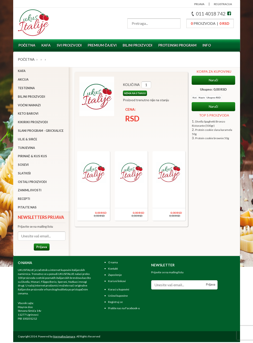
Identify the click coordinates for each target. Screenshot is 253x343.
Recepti (24, 199)
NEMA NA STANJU (133, 93)
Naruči (213, 80)
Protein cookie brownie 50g (212, 138)
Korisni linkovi (117, 282)
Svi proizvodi (69, 45)
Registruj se (115, 303)
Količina (129, 84)
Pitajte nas (27, 208)
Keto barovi (28, 114)
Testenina (26, 88)
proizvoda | (210, 23)
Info (207, 45)
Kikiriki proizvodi (33, 122)
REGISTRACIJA (223, 4)
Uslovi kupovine (118, 297)
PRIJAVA (199, 4)
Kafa (46, 45)
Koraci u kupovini (118, 290)
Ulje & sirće (27, 140)
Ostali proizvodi (32, 182)
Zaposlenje (115, 275)
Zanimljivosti (29, 191)
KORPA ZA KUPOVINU (214, 71)
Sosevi (23, 165)
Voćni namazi (29, 105)
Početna (27, 45)
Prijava (41, 247)
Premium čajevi (102, 45)
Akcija (23, 80)
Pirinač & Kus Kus (32, 157)
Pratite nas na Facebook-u (124, 309)
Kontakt (113, 269)
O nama (113, 263)
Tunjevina (26, 148)
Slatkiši (24, 174)
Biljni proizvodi (137, 45)
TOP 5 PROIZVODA (214, 115)
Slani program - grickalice (40, 131)
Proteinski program (177, 45)
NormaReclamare (64, 337)
